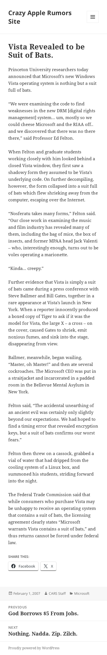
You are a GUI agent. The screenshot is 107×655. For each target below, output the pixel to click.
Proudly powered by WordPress (33, 648)
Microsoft (81, 593)
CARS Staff (57, 593)
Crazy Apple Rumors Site (40, 16)
